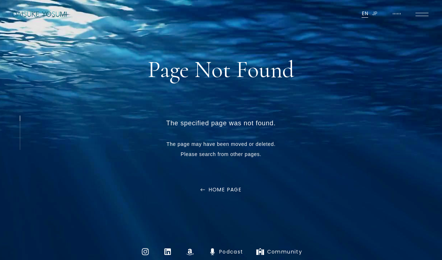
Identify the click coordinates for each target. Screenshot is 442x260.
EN (365, 13)
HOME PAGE (225, 189)
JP (375, 13)
